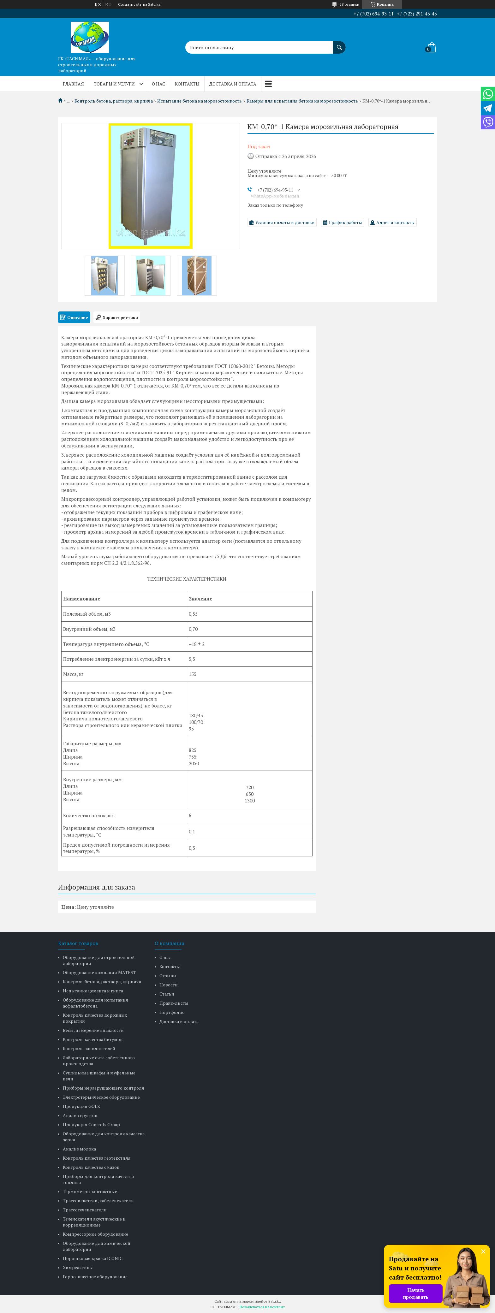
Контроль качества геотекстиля (97, 1158)
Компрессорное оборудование (95, 1234)
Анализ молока (79, 1149)
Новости (168, 985)
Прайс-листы (173, 1003)
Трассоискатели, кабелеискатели (98, 1201)
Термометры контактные (90, 1191)
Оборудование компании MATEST (99, 972)
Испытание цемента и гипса (93, 991)
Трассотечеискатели (85, 1210)
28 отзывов (349, 4)
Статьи (166, 994)
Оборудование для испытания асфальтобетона (95, 1003)
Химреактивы (78, 1267)
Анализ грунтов (80, 1115)
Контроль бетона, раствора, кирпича (114, 101)
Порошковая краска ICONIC (92, 1258)
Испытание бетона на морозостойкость (199, 101)
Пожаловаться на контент (262, 1306)
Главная (73, 84)
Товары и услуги (114, 84)
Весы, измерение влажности (93, 1030)
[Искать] (339, 44)
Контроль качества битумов (92, 1039)
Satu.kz (274, 1301)
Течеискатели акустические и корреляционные (94, 1222)
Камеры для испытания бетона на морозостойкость (302, 101)
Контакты (187, 84)
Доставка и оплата (232, 84)
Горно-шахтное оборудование (95, 1277)
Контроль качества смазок (91, 1167)
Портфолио (172, 1012)
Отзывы (167, 976)
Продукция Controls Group (91, 1124)
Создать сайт (129, 4)
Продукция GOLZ (81, 1106)
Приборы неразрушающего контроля (103, 1088)
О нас (158, 84)
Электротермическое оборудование (101, 1097)
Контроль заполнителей (89, 1048)
